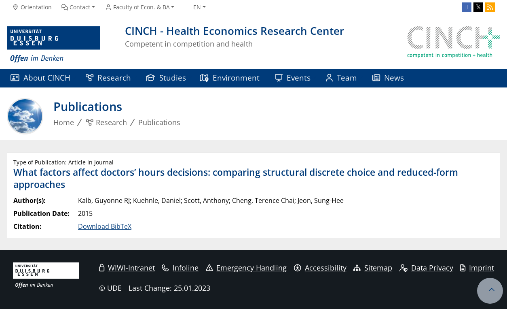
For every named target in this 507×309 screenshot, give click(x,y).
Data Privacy (426, 268)
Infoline (180, 268)
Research (108, 77)
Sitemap (372, 268)
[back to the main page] (453, 44)
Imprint (477, 268)
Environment (229, 77)
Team (341, 77)
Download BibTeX (104, 226)
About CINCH (40, 77)
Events (293, 77)
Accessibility (320, 268)
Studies (166, 77)
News (388, 77)
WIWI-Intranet (127, 268)
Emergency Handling (246, 268)
